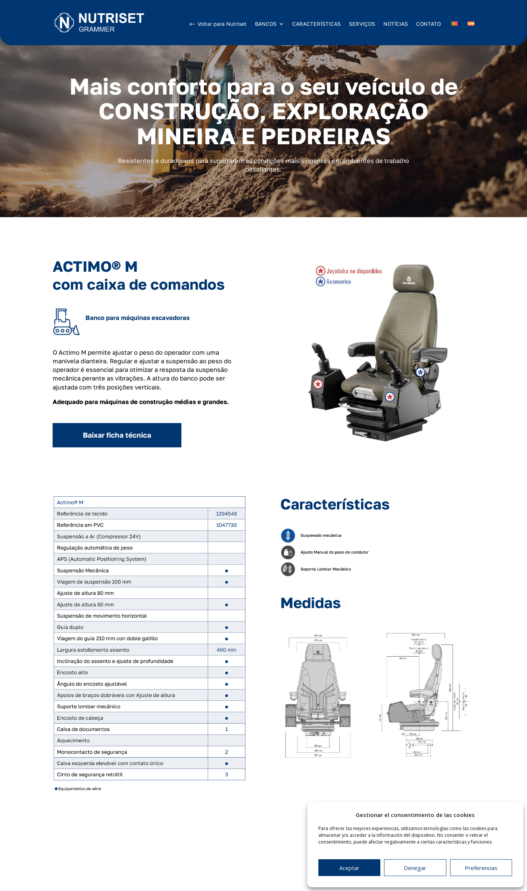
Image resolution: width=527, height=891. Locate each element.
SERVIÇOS (362, 24)
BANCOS (266, 24)
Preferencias (481, 868)
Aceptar (349, 868)
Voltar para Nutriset (222, 24)
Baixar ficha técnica (117, 435)
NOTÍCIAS (395, 24)
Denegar (415, 868)
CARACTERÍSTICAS (316, 24)
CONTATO (428, 24)
